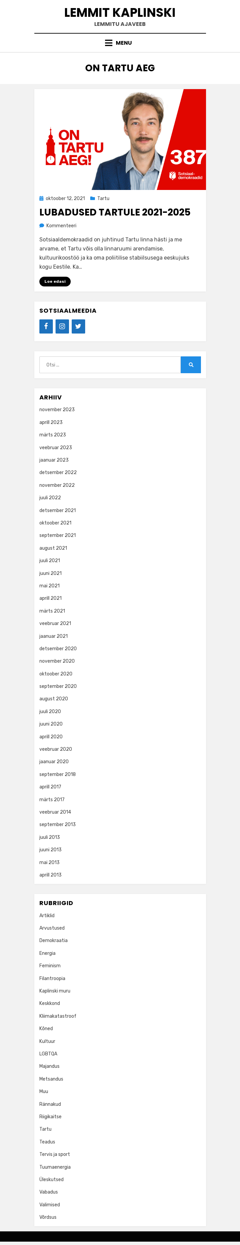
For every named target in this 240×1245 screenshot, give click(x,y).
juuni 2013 (50, 850)
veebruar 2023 (55, 448)
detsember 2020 (58, 649)
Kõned (46, 1029)
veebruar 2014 (55, 812)
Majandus (49, 1066)
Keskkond (49, 1003)
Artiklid (47, 916)
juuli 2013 (49, 837)
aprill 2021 (50, 598)
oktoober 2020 (55, 674)
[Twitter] (78, 326)
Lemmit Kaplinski (120, 12)
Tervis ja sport (54, 1154)
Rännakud (50, 1104)
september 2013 (57, 824)
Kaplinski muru (54, 991)
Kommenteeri (61, 226)
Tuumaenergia (55, 1167)
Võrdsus (48, 1217)
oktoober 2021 (55, 523)
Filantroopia (52, 978)
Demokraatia (53, 940)
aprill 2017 (50, 787)
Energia (47, 953)
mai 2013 (49, 862)
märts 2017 (52, 800)
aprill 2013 (50, 875)
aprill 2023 (51, 422)
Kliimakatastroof (57, 1016)
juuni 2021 (50, 573)
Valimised (49, 1205)
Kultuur (47, 1041)
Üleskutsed (51, 1179)
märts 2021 (52, 611)
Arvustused (52, 928)
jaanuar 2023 (54, 460)
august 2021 (53, 548)
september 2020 (58, 686)
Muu (43, 1091)
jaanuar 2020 (54, 762)
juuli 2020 (50, 711)
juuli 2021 (49, 560)
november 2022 (57, 485)
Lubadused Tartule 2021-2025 (115, 212)
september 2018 (57, 774)
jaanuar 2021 (53, 636)
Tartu (103, 198)
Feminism (50, 966)
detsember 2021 (57, 510)
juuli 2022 (50, 498)
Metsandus (51, 1079)
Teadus (47, 1142)
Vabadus (48, 1192)
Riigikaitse (50, 1117)
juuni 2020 (51, 724)
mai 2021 (49, 586)
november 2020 (57, 661)
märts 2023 (52, 435)
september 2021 (57, 535)
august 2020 (53, 699)
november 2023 (57, 410)
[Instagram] (62, 326)
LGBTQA (48, 1054)
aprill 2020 (51, 737)
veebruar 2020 (55, 749)
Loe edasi (55, 281)
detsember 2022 (58, 472)
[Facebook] (46, 326)
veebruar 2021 (55, 623)
